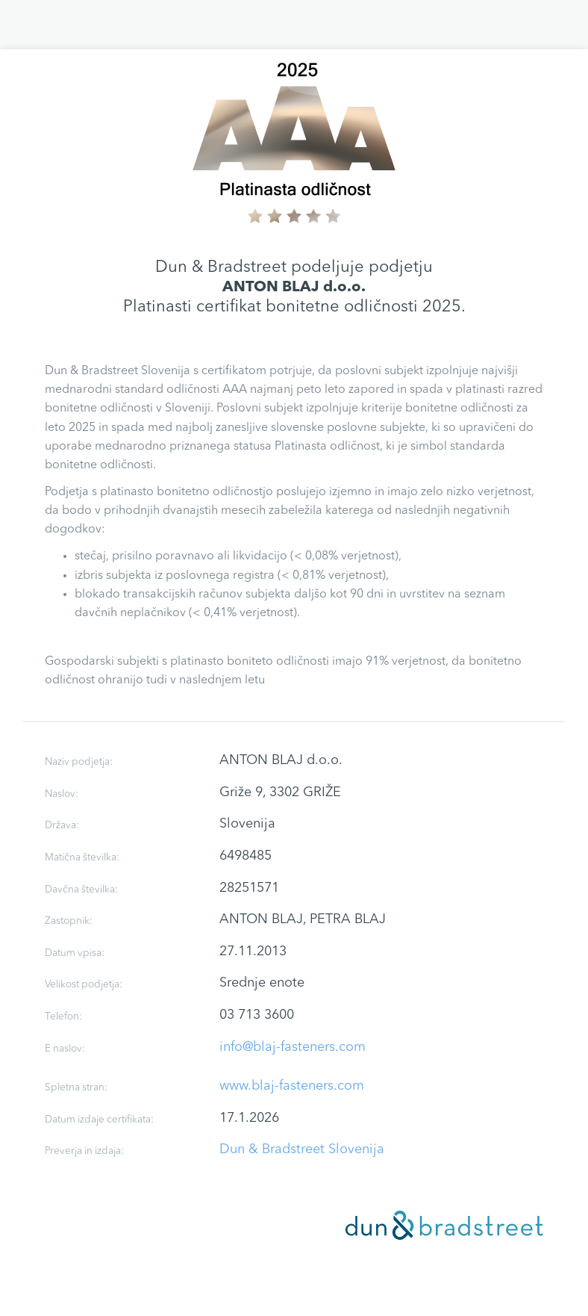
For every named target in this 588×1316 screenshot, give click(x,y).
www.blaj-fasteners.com (291, 1086)
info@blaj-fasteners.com (292, 1047)
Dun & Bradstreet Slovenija (301, 1149)
